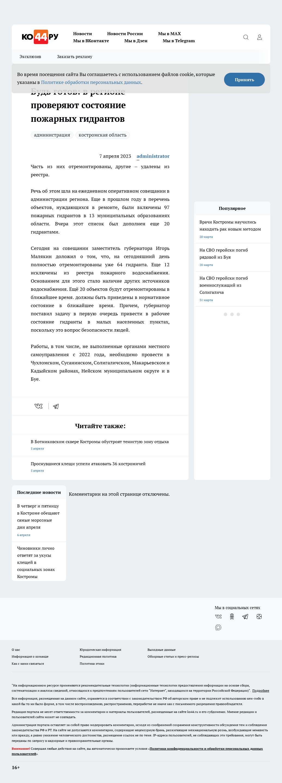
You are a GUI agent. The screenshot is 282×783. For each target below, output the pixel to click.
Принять (244, 79)
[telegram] (57, 406)
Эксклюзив (30, 56)
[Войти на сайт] (259, 37)
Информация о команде (30, 656)
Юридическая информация (100, 650)
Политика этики (92, 663)
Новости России (125, 33)
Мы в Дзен (136, 40)
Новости (82, 33)
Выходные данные (162, 650)
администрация (52, 135)
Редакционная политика (98, 656)
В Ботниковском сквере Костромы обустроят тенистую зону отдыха (100, 445)
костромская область (103, 135)
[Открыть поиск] (245, 37)
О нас (16, 650)
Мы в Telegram (179, 40)
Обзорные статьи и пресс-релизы (173, 656)
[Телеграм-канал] (245, 616)
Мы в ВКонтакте (91, 40)
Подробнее (260, 690)
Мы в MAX (169, 33)
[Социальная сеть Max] (218, 627)
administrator (153, 156)
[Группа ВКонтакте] (218, 616)
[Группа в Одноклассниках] (232, 616)
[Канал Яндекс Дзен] (259, 616)
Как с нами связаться (28, 663)
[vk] (39, 406)
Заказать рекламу (75, 56)
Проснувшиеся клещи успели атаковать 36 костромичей (100, 467)
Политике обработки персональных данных (91, 82)
